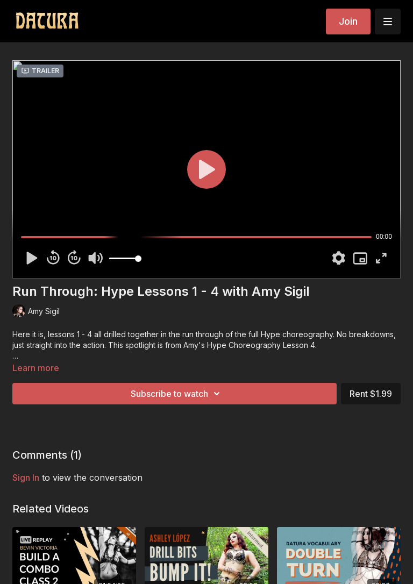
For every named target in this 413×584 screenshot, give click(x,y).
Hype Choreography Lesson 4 (261, 345)
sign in (25, 477)
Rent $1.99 (371, 393)
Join (348, 21)
